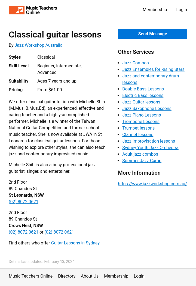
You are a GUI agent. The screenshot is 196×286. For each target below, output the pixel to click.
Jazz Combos (135, 62)
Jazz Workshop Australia (39, 45)
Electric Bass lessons (142, 95)
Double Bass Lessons (143, 89)
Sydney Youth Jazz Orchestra (150, 147)
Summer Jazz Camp (141, 160)
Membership (155, 9)
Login (181, 9)
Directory (66, 276)
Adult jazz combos (140, 154)
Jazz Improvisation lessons (148, 141)
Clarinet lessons (137, 134)
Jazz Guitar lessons (141, 102)
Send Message (152, 33)
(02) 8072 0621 (23, 201)
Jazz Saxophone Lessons (146, 108)
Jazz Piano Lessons (141, 115)
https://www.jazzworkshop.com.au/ (152, 183)
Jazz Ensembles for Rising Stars (153, 69)
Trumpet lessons (138, 128)
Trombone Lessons (141, 121)
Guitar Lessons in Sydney (75, 243)
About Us (90, 276)
